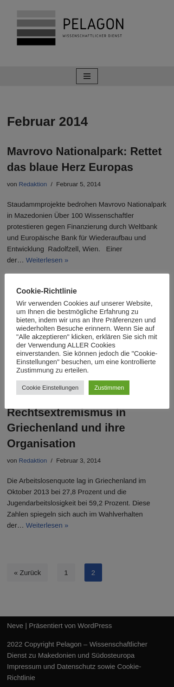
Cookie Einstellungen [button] (50, 387)
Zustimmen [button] (109, 387)
